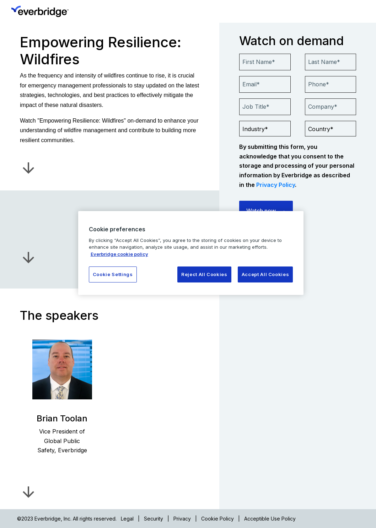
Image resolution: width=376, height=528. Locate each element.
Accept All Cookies (265, 274)
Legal (127, 519)
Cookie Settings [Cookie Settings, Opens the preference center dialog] (113, 274)
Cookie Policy (217, 519)
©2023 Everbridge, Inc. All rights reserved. (67, 519)
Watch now (261, 210)
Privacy (182, 519)
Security (153, 519)
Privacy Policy (275, 184)
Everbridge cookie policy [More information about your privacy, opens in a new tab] (119, 254)
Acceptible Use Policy (270, 519)
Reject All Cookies (204, 274)
